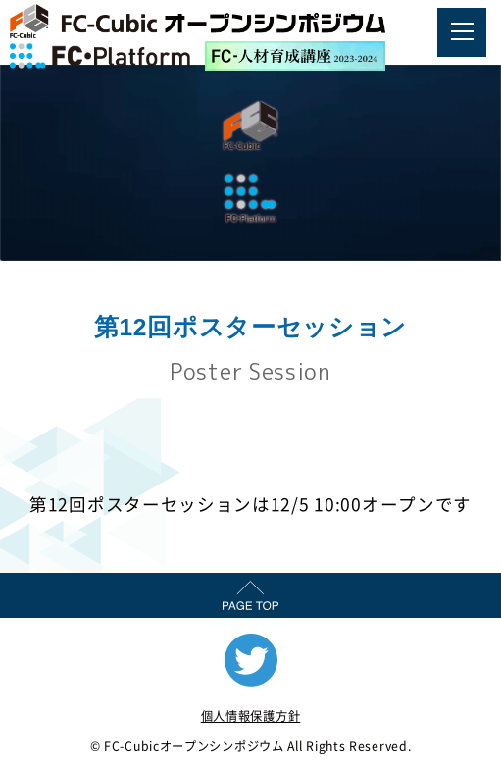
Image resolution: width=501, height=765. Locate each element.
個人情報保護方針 (251, 716)
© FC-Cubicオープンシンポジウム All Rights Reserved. (251, 746)
